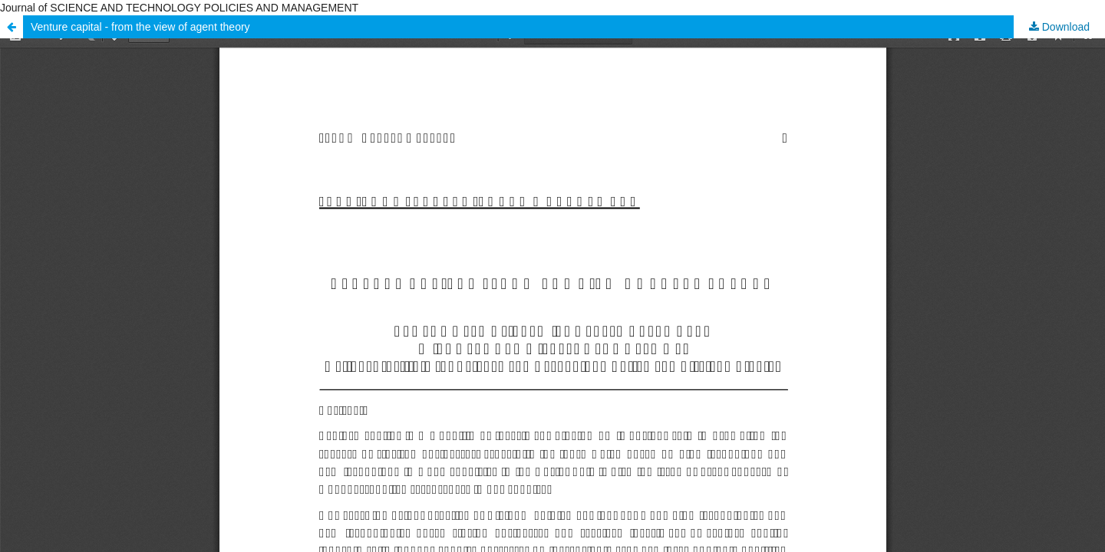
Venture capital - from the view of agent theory (140, 27)
